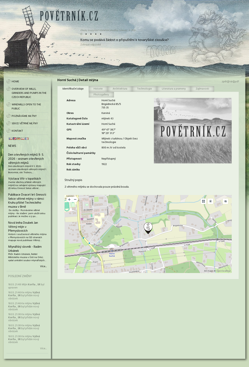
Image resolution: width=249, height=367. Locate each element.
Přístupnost (74, 159)
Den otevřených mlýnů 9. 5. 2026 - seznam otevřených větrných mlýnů (26, 159)
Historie (98, 89)
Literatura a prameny (174, 89)
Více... (43, 266)
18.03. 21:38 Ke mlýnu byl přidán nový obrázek (24, 317)
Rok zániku (73, 170)
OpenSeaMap (223, 271)
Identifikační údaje (73, 89)
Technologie (144, 89)
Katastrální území (78, 124)
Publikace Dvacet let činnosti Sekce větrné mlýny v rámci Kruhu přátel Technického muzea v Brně (27, 200)
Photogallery (101, 94)
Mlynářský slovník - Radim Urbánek (25, 249)
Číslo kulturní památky (81, 153)
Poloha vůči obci (77, 147)
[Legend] (225, 201)
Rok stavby (73, 164)
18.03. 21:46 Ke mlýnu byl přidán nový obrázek (24, 295)
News (12, 146)
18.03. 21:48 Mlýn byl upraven (26, 286)
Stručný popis (73, 180)
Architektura (120, 89)
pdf (237, 81)
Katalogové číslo (77, 118)
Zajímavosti (202, 89)
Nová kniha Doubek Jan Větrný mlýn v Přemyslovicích (23, 227)
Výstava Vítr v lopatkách (24, 178)
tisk (231, 81)
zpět (224, 81)
